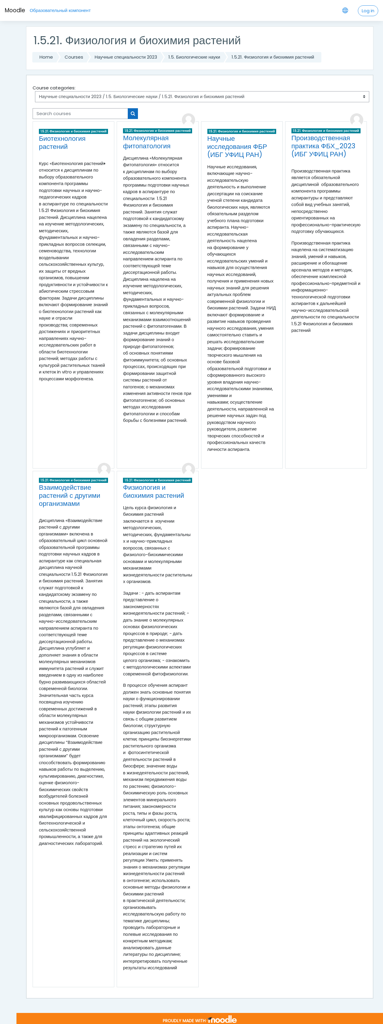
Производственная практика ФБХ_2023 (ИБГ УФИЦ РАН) (323, 146)
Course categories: (54, 88)
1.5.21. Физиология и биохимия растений (273, 57)
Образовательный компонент (60, 10)
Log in (368, 10)
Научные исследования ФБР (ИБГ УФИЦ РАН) (237, 146)
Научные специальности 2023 (126, 57)
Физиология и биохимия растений (153, 491)
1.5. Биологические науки (194, 57)
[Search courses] (80, 113)
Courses (74, 57)
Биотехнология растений (62, 142)
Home (46, 57)
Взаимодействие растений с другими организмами (69, 495)
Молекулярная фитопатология (147, 142)
